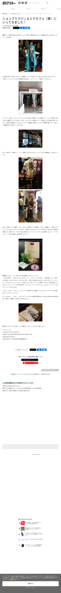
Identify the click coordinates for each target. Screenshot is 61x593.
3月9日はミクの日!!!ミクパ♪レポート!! (11, 385)
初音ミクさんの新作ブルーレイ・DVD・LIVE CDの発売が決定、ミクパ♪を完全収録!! (21, 388)
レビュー (23, 9)
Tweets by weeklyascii (36, 454)
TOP (8, 9)
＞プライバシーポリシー (30, 587)
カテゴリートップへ (49, 370)
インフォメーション (15, 13)
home (4, 13)
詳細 (12, 579)
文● (3, 28)
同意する (30, 583)
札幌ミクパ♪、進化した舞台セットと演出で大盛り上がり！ (16, 390)
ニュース (38, 9)
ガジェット (53, 9)
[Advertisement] (30, 408)
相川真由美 (7, 28)
